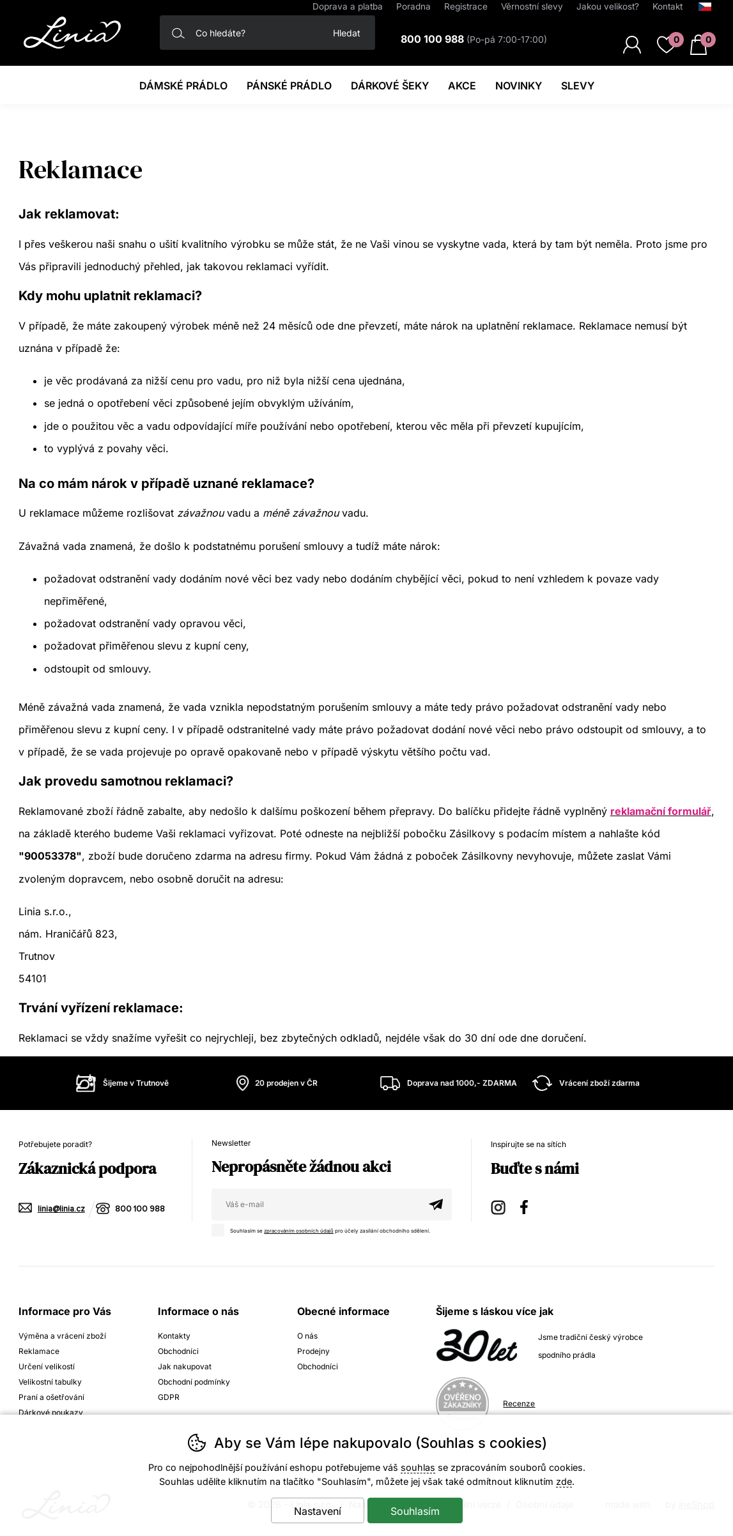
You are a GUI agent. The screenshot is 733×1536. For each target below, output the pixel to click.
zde (564, 1481)
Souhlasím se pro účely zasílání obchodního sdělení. (325, 1229)
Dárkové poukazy (51, 1412)
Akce (462, 85)
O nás (307, 1336)
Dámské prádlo (183, 85)
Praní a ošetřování (51, 1397)
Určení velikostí (47, 1366)
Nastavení (317, 1511)
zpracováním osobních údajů (300, 1231)
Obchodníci (178, 1351)
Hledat (346, 32)
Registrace (466, 6)
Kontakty (174, 1336)
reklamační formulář (660, 811)
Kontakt (667, 6)
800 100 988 (140, 1209)
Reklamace (39, 1351)
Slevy (577, 85)
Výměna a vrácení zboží (62, 1336)
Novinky (518, 85)
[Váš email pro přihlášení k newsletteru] (316, 1204)
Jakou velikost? (607, 6)
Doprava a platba (347, 6)
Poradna (413, 6)
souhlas (418, 1467)
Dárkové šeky (390, 85)
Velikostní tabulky (50, 1382)
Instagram (499, 1205)
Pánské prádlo (289, 85)
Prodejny (313, 1351)
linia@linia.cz (61, 1209)
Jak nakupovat (185, 1366)
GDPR (169, 1397)
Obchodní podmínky (194, 1382)
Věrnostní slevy (532, 6)
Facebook (528, 1205)
